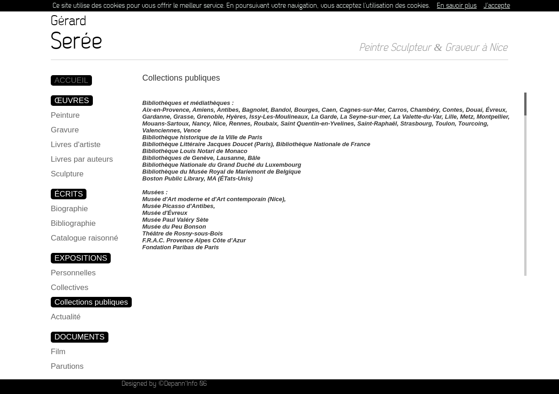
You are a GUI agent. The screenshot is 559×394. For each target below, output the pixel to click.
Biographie (69, 208)
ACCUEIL (71, 80)
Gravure (65, 130)
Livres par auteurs (82, 159)
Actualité (66, 316)
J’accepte (497, 6)
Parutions (67, 366)
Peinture (65, 115)
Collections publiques (91, 302)
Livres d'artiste (76, 144)
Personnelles (73, 272)
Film (58, 351)
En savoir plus (457, 6)
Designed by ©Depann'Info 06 (164, 384)
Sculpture (67, 174)
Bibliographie (73, 223)
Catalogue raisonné (84, 238)
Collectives (69, 287)
